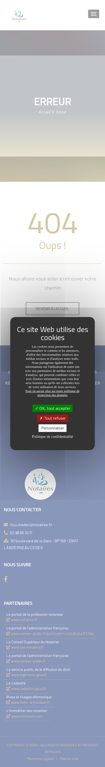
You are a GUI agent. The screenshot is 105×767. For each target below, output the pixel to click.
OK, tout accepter (52, 408)
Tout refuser (53, 418)
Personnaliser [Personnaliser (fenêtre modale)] (52, 428)
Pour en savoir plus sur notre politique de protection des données (52, 393)
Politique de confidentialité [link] (52, 436)
